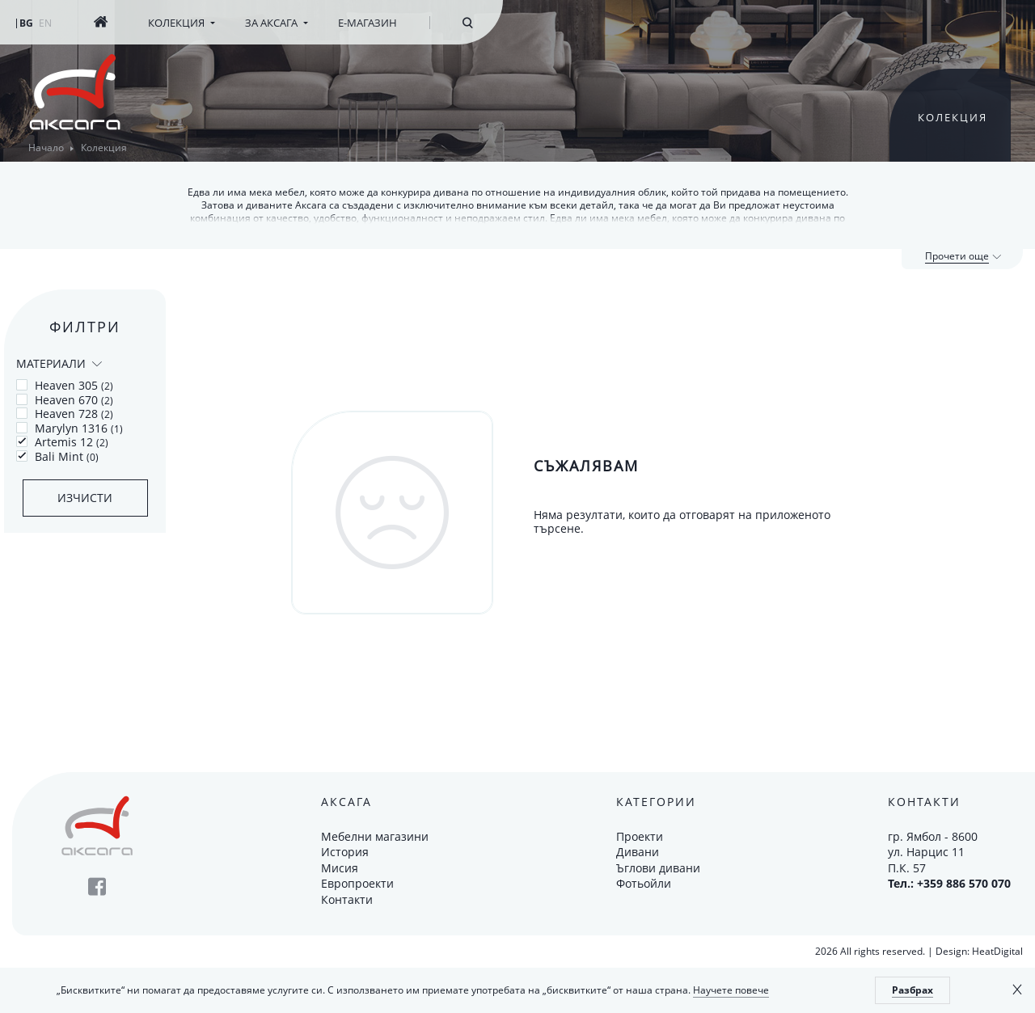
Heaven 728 (64, 414)
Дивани (637, 851)
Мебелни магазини (375, 836)
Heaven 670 (64, 400)
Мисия (339, 868)
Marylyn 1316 (69, 428)
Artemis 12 (62, 442)
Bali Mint (57, 457)
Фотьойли (643, 883)
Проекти (639, 836)
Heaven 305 (64, 385)
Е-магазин (367, 22)
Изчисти (84, 497)
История (345, 851)
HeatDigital (997, 951)
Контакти (347, 899)
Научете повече (731, 990)
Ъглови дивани (658, 868)
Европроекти (357, 883)
